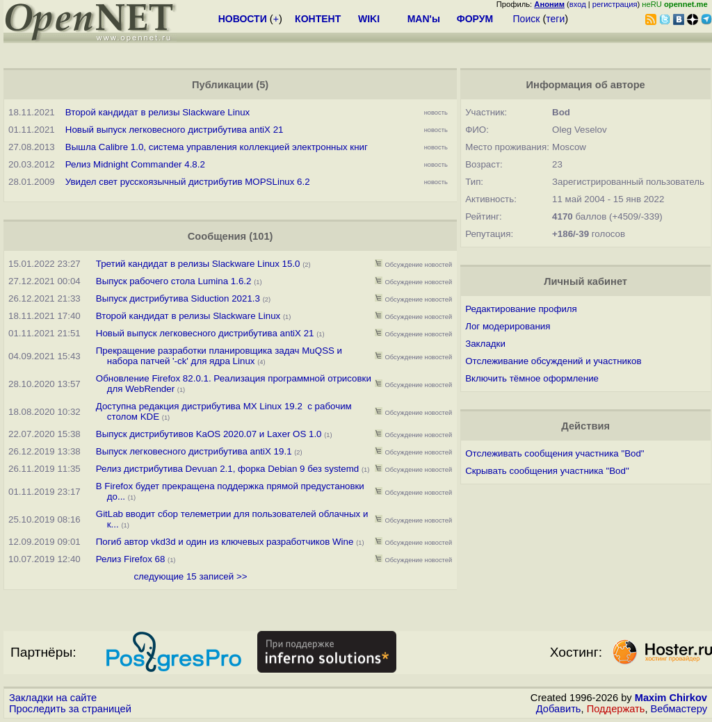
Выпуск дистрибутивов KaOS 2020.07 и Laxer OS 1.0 (209, 434)
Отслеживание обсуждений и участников (553, 361)
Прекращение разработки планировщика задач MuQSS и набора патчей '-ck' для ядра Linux (219, 355)
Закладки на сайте (53, 697)
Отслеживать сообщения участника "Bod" (554, 453)
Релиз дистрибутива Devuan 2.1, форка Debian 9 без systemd (227, 468)
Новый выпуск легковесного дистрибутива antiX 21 (174, 129)
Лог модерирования (507, 326)
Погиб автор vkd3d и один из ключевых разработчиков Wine (225, 541)
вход (577, 4)
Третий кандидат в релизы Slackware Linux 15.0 (199, 264)
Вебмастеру (679, 708)
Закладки (485, 343)
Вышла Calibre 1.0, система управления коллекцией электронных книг (216, 147)
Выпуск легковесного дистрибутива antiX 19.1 (194, 451)
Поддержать (616, 708)
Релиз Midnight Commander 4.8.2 (135, 164)
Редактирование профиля (521, 309)
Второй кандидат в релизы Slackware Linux (157, 112)
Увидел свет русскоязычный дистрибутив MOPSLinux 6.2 (187, 182)
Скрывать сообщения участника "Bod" (547, 471)
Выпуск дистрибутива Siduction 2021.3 (178, 298)
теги (555, 18)
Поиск (526, 18)
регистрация (615, 4)
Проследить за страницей (70, 708)
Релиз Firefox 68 (130, 559)
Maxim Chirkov (671, 697)
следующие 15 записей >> (190, 576)
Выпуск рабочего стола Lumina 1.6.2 (174, 281)
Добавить (558, 708)
